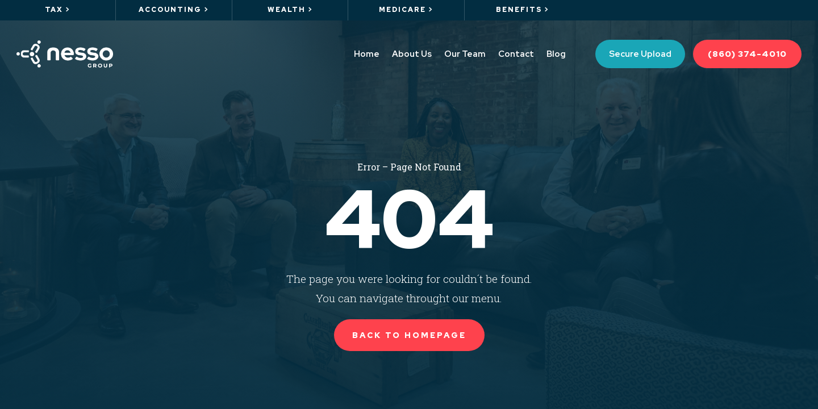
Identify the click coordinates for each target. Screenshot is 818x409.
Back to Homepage (409, 335)
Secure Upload (640, 54)
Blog (556, 54)
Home (366, 54)
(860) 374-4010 (747, 54)
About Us (412, 54)
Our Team (465, 54)
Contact (516, 54)
